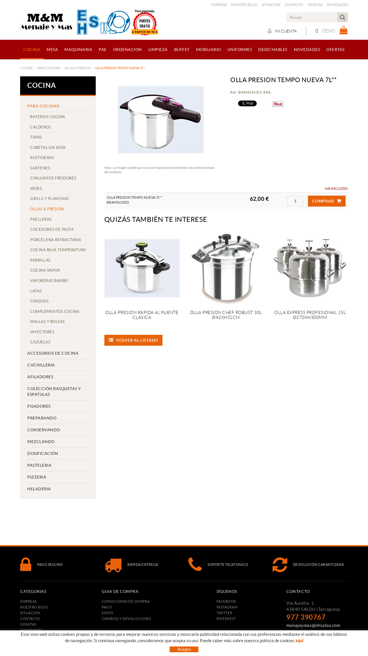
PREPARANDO (41, 418)
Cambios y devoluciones (126, 619)
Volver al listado (133, 340)
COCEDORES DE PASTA (52, 229)
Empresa (219, 5)
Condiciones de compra (126, 601)
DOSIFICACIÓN (42, 453)
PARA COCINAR (48, 68)
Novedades (337, 5)
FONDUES (39, 301)
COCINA (26, 68)
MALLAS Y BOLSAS (47, 322)
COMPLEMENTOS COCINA (55, 311)
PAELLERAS (41, 219)
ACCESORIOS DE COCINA (52, 353)
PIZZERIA (36, 477)
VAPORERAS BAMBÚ (49, 281)
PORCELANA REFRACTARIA (55, 240)
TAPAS (36, 137)
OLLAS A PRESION (77, 68)
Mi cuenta (282, 31)
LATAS (36, 291)
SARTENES (40, 168)
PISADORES (39, 406)
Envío (108, 613)
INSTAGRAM (227, 607)
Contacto (294, 5)
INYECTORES (42, 332)
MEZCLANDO (41, 441)
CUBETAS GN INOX (48, 147)
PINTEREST (226, 619)
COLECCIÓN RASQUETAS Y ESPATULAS (54, 391)
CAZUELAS (40, 342)
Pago (107, 607)
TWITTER (224, 613)
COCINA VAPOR (45, 270)
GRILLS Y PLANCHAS (49, 198)
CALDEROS (40, 127)
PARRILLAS (40, 260)
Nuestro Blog (244, 5)
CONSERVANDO (43, 430)
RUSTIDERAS (42, 158)
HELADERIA (39, 489)
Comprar (326, 201)
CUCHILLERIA (41, 365)
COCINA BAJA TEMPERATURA (58, 250)
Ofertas (315, 5)
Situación (271, 5)
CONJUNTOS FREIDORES (53, 178)
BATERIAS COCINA (47, 117)
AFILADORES (40, 377)
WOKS (36, 188)
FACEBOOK (226, 601)
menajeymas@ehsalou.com (313, 625)
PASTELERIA (39, 465)
